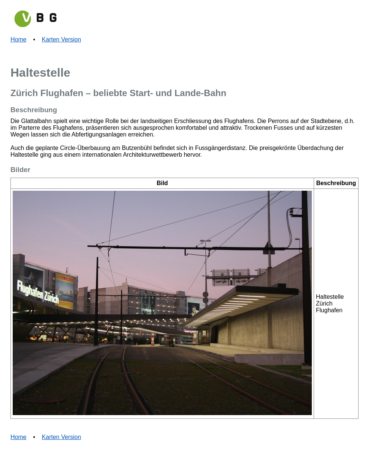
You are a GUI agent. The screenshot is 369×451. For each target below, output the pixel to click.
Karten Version (61, 39)
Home (18, 39)
